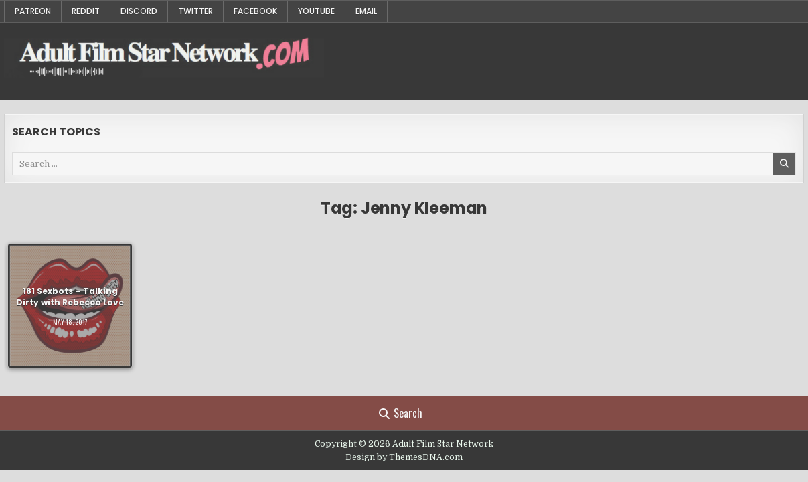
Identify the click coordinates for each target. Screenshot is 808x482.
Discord (138, 11)
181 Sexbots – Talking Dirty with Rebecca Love (70, 296)
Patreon (33, 11)
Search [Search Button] (400, 413)
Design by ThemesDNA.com (404, 457)
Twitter (195, 11)
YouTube (316, 11)
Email (366, 11)
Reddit (86, 11)
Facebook (255, 11)
